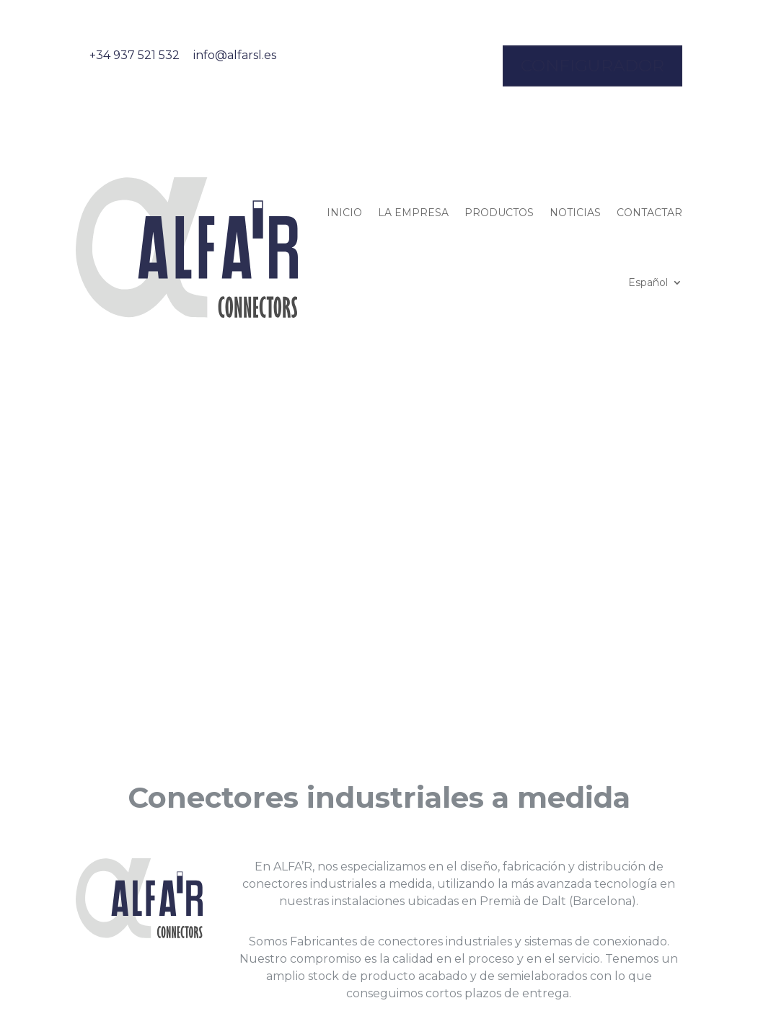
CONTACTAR (649, 212)
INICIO (344, 212)
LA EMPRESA (413, 212)
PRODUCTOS (499, 212)
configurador (592, 65)
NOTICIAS (575, 212)
